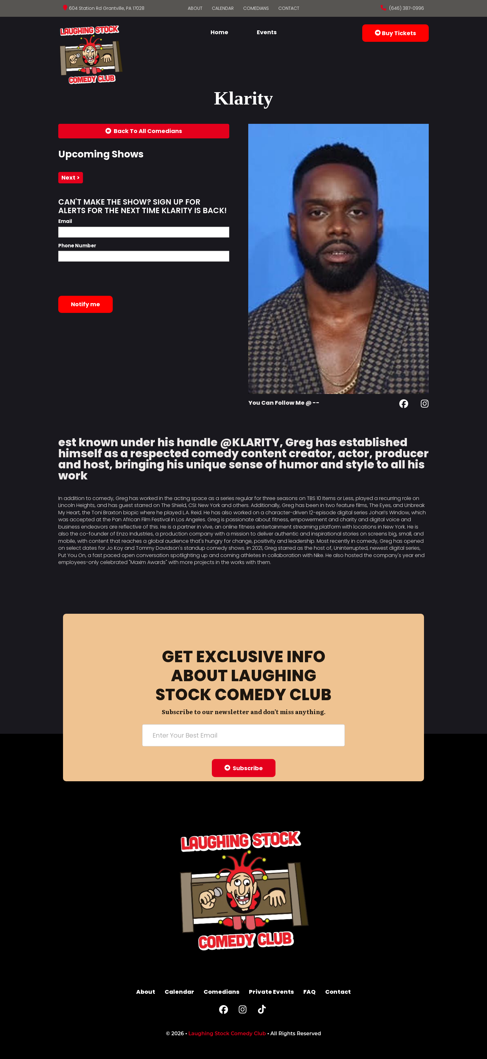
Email (65, 221)
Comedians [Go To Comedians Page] (256, 8)
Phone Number (77, 245)
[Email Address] (243, 735)
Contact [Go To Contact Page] (288, 8)
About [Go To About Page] (195, 8)
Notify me (85, 304)
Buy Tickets (395, 33)
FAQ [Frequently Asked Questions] (309, 992)
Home (219, 32)
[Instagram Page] (425, 405)
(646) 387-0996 (406, 8)
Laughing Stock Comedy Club (227, 1033)
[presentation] (106, 278)
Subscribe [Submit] (244, 768)
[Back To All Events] (143, 131)
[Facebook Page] (403, 405)
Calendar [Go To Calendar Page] (223, 8)
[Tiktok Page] (261, 1011)
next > (70, 177)
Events (267, 32)
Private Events (271, 992)
